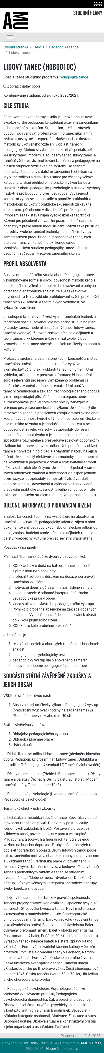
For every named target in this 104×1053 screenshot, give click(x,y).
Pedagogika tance (64, 47)
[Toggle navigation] (10, 37)
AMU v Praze (91, 1042)
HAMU (38, 47)
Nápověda (54, 1048)
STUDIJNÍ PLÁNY (87, 13)
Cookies (71, 1048)
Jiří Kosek (30, 1042)
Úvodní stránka (16, 47)
